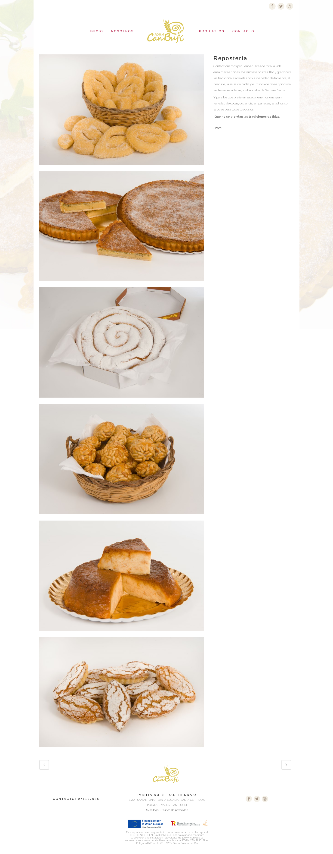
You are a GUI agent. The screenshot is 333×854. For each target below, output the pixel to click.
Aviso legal (152, 810)
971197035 (88, 799)
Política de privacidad (174, 810)
